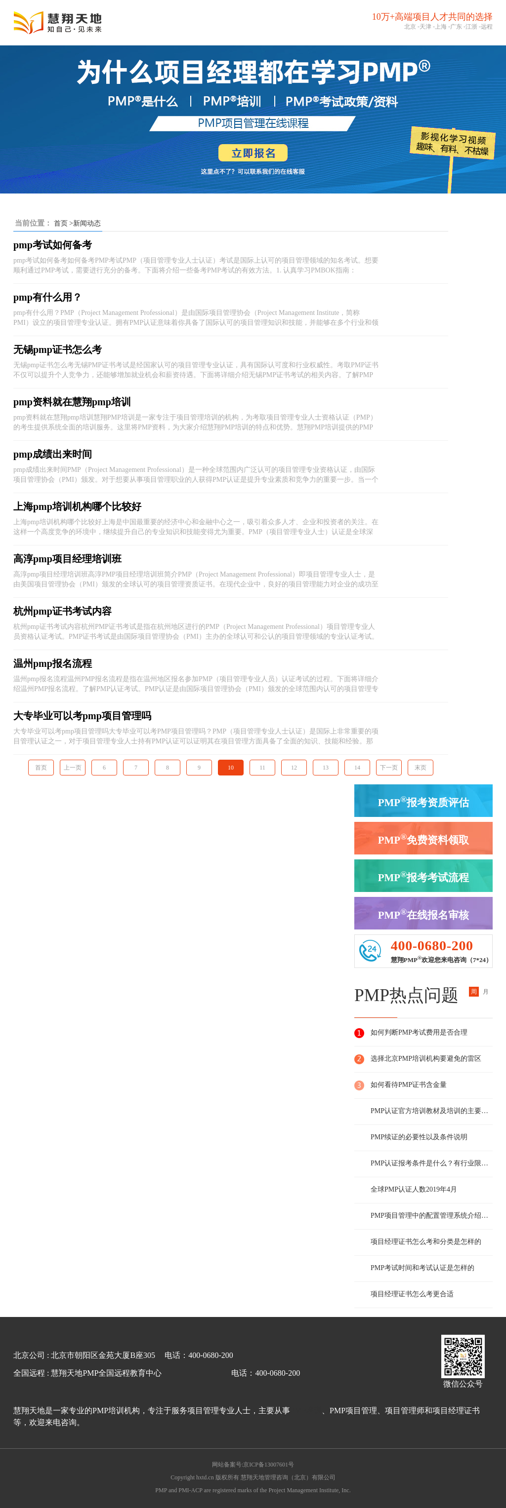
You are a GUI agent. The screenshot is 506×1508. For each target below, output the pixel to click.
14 (357, 767)
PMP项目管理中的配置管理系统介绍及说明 (432, 1215)
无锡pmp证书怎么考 (57, 349)
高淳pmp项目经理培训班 (67, 558)
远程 (487, 26)
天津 (425, 26)
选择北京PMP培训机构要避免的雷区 (426, 1058)
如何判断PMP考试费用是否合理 (419, 1032)
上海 (441, 26)
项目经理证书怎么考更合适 (412, 1294)
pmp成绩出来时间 (52, 454)
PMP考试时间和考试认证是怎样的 (422, 1268)
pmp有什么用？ (47, 297)
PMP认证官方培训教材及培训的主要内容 (432, 1111)
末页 (420, 767)
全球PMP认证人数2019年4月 (414, 1189)
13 (326, 767)
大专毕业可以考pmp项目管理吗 (82, 715)
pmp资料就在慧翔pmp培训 (72, 401)
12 (294, 767)
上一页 (73, 767)
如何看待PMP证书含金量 (409, 1084)
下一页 (389, 767)
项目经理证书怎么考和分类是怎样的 (426, 1241)
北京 (410, 26)
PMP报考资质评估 (423, 801)
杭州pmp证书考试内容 (62, 611)
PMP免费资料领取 (423, 839)
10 (231, 767)
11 (262, 767)
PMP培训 (306, 1410)
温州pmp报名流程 (52, 663)
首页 (61, 223)
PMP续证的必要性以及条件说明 (419, 1137)
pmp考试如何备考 (52, 244)
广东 (456, 26)
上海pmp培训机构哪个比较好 (77, 506)
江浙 (471, 26)
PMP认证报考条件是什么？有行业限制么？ (432, 1163)
